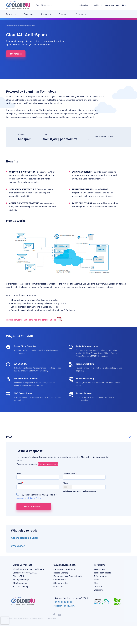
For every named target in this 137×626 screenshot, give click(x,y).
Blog (37, 5)
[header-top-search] (102, 5)
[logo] (18, 5)
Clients (43, 5)
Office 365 (58, 586)
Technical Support (102, 572)
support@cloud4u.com (64, 605)
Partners (45, 14)
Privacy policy (51, 618)
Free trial (63, 14)
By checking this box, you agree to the (36, 496)
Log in (96, 5)
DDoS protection (20, 583)
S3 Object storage (21, 579)
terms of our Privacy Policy (28, 498)
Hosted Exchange (61, 572)
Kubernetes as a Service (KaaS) (67, 576)
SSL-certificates (60, 583)
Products (10, 14)
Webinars (98, 590)
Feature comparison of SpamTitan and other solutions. (31, 319)
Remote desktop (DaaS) (64, 569)
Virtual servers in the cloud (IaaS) (28, 569)
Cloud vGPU (18, 576)
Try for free (15, 54)
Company (80, 14)
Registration (83, 5)
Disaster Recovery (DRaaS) (25, 572)
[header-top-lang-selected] (124, 5)
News (96, 579)
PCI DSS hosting (20, 586)
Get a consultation (104, 136)
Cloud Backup (59, 579)
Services (28, 14)
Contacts (50, 5)
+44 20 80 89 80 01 (112, 5)
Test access (99, 569)
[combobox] (67, 487)
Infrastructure (100, 576)
